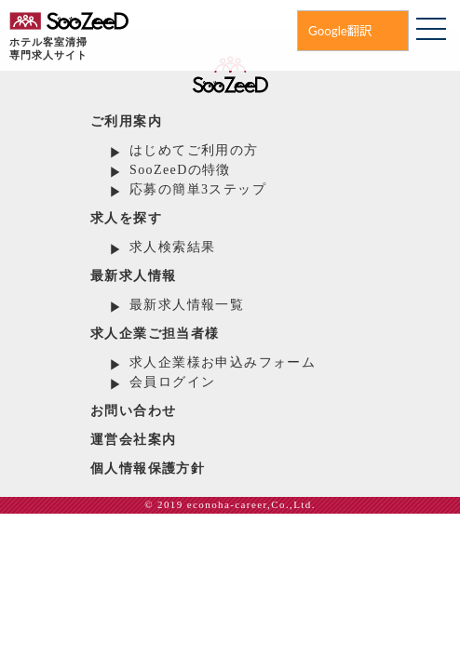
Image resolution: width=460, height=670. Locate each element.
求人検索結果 (172, 247)
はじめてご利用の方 (194, 150)
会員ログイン (172, 382)
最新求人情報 (133, 276)
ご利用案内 (126, 121)
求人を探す (126, 218)
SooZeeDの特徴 (180, 170)
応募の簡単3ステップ (197, 189)
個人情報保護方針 (147, 469)
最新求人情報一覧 (186, 305)
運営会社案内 (133, 440)
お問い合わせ (133, 411)
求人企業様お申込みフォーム (222, 362)
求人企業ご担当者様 (155, 334)
